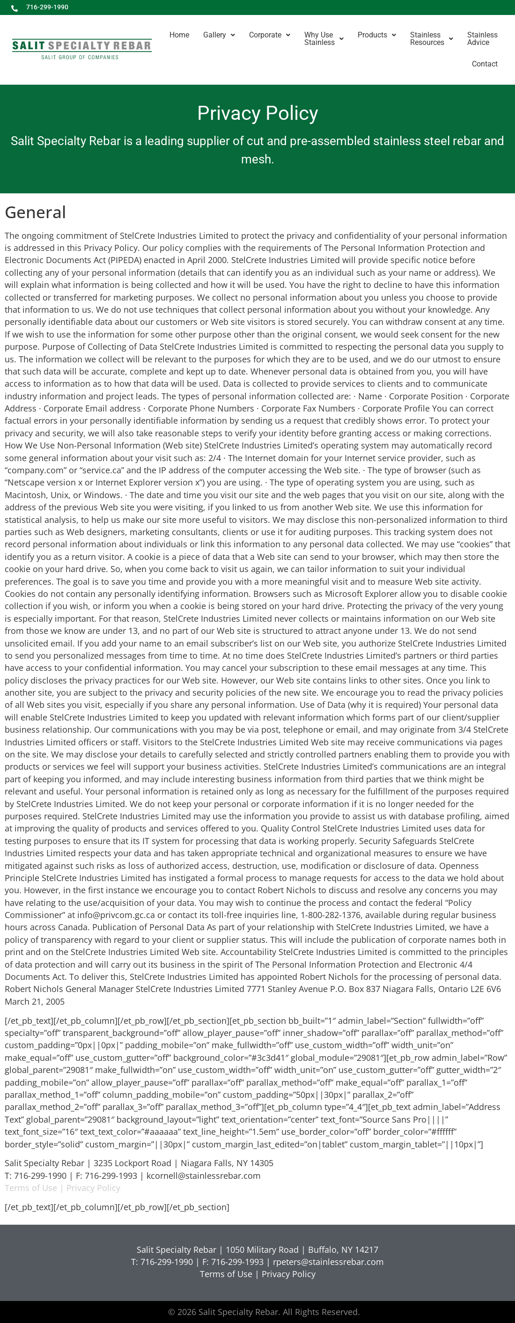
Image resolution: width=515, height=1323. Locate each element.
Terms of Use (31, 1187)
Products (377, 34)
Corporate (269, 34)
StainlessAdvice (482, 38)
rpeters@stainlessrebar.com (328, 1261)
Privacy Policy (93, 1187)
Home (179, 34)
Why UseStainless (324, 38)
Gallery (219, 34)
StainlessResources (431, 38)
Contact (485, 63)
